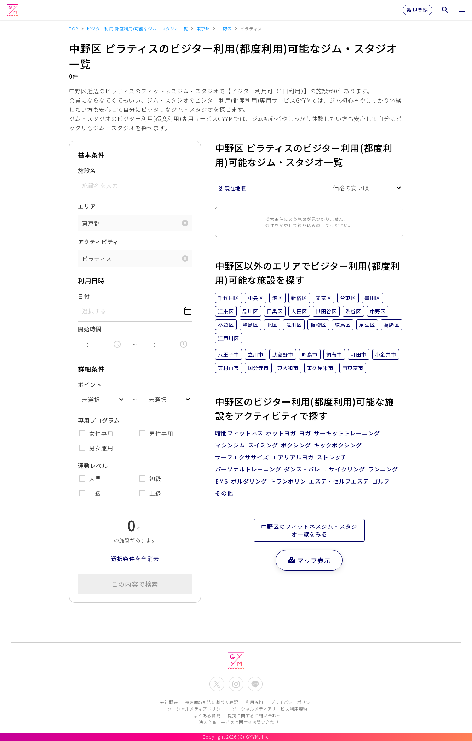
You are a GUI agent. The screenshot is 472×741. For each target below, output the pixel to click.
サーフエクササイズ (242, 457)
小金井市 (385, 354)
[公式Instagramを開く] (236, 684)
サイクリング (347, 469)
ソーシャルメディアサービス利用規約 (269, 709)
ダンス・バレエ (305, 469)
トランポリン (288, 481)
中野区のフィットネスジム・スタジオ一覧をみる (309, 530)
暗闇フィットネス (239, 433)
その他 (224, 493)
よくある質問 (207, 715)
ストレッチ (332, 457)
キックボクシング (338, 445)
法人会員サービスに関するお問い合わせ (239, 722)
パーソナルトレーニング (248, 469)
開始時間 (90, 329)
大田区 (299, 311)
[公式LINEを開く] (255, 684)
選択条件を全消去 (135, 558)
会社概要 (169, 702)
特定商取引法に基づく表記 (211, 702)
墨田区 (372, 297)
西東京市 (352, 367)
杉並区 (226, 324)
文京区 (324, 297)
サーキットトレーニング (347, 433)
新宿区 (299, 297)
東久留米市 (320, 367)
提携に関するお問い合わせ (254, 715)
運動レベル (93, 465)
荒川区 (294, 324)
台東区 (348, 297)
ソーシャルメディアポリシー (196, 709)
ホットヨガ (281, 433)
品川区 (250, 311)
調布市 (334, 354)
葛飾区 (391, 324)
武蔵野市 (282, 354)
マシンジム (230, 445)
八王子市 (228, 354)
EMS (221, 481)
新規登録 (417, 9)
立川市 (256, 354)
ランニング (383, 469)
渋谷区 (353, 311)
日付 (84, 296)
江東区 (226, 311)
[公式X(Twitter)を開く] (216, 684)
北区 (272, 324)
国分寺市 (258, 367)
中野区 (378, 311)
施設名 (87, 170)
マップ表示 (309, 560)
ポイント (90, 384)
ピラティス (97, 258)
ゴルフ (381, 481)
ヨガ (305, 433)
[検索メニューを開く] (445, 10)
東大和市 (288, 367)
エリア (87, 206)
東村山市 (228, 367)
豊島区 (250, 324)
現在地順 (232, 188)
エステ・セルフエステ (339, 481)
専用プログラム (99, 420)
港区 (277, 297)
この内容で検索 (135, 584)
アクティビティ (98, 241)
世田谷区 (326, 311)
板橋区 (318, 324)
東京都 (91, 223)
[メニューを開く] (462, 10)
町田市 (359, 354)
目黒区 (275, 311)
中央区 (256, 297)
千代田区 (228, 297)
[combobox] (102, 399)
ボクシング (296, 445)
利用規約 (254, 702)
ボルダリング (249, 481)
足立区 (367, 324)
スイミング (263, 445)
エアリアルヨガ (293, 457)
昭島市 (310, 354)
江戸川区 (228, 338)
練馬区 (343, 324)
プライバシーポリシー (292, 702)
